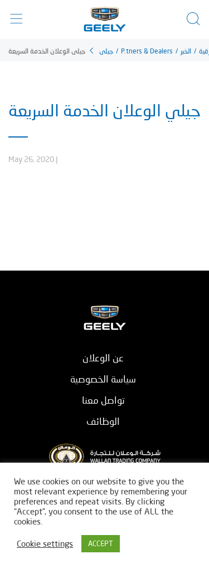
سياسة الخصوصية (103, 379)
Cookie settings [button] (45, 543)
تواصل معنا (103, 400)
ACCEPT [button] (100, 543)
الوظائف (103, 421)
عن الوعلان (103, 358)
